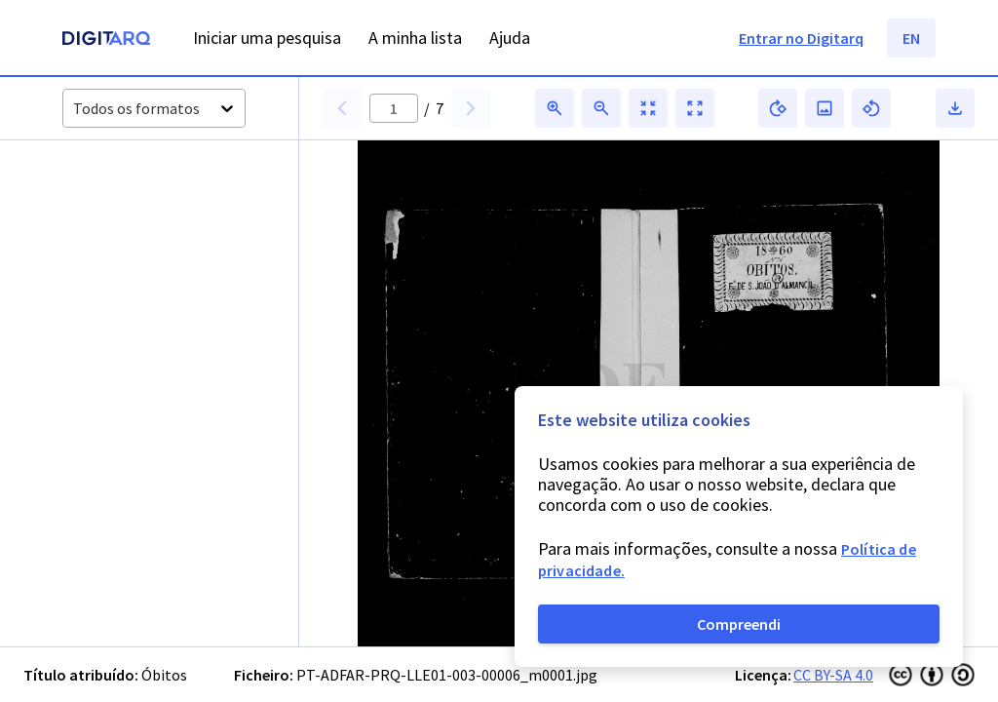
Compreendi (739, 624)
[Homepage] (106, 40)
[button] (105, 207)
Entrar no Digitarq (801, 38)
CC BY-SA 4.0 (833, 674)
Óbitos (164, 674)
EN (911, 38)
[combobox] (74, 108)
